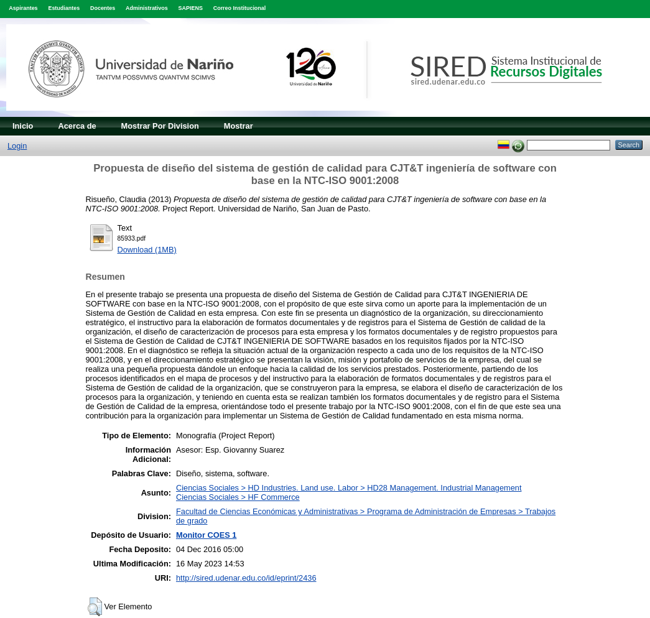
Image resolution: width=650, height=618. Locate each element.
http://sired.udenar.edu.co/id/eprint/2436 (246, 578)
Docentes (102, 8)
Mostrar (238, 126)
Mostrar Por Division (160, 126)
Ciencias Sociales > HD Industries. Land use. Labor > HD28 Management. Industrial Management (349, 487)
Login (17, 145)
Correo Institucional (239, 8)
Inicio (22, 126)
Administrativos (147, 8)
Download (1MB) (147, 249)
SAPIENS (191, 8)
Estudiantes (64, 8)
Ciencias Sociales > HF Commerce (238, 497)
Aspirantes (23, 8)
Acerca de (77, 126)
